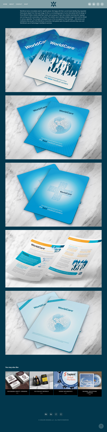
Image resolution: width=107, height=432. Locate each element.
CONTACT (19, 4)
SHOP (26, 4)
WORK (5, 4)
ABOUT (11, 4)
